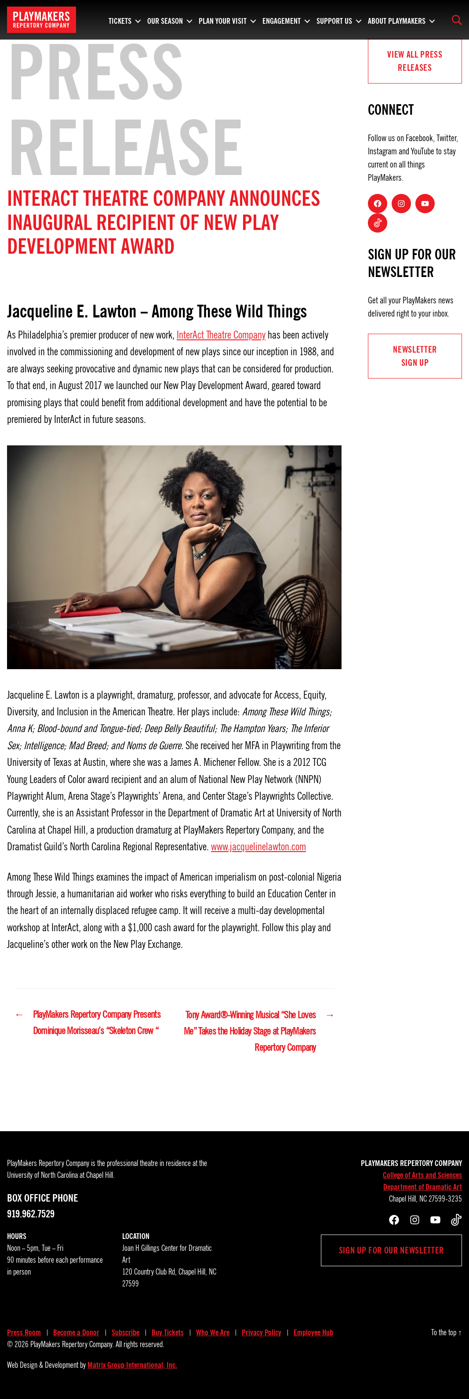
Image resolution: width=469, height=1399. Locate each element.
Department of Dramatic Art (422, 1188)
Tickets (120, 19)
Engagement (281, 19)
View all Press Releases (414, 61)
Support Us (334, 19)
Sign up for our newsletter (391, 1251)
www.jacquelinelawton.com (258, 846)
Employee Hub (313, 1333)
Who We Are (212, 1333)
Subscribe (125, 1333)
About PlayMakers (396, 19)
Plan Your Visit (223, 19)
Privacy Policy (261, 1333)
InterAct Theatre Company (221, 335)
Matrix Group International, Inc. (132, 1366)
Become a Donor (76, 1333)
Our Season (165, 19)
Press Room (24, 1333)
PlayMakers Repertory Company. (72, 1345)
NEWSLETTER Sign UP (415, 356)
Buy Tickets (168, 1333)
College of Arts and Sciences (422, 1176)
